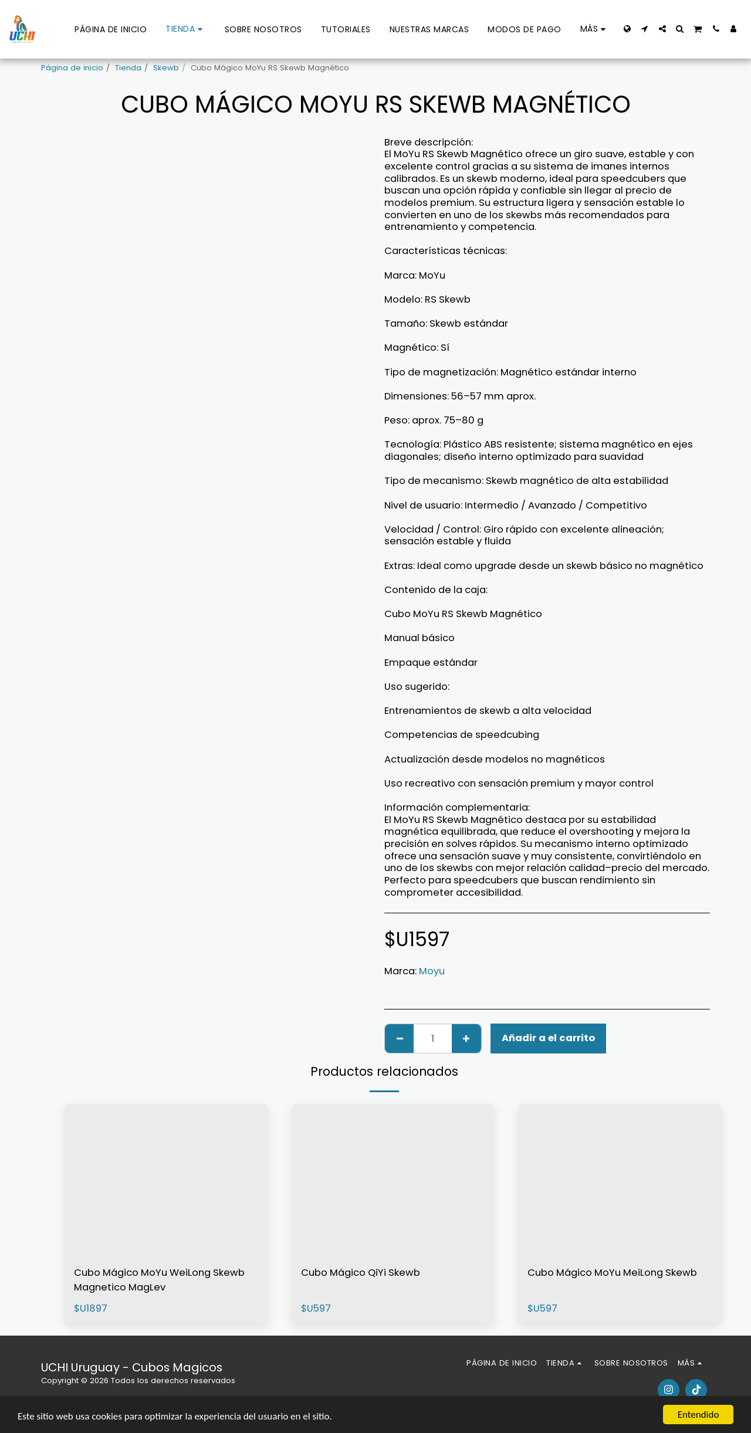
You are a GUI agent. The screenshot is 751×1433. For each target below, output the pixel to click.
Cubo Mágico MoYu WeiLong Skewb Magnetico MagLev (159, 1280)
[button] (645, 29)
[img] (166, 1180)
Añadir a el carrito (548, 1038)
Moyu (432, 971)
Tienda (128, 67)
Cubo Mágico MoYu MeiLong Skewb (612, 1272)
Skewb (166, 67)
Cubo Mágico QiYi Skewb (360, 1272)
